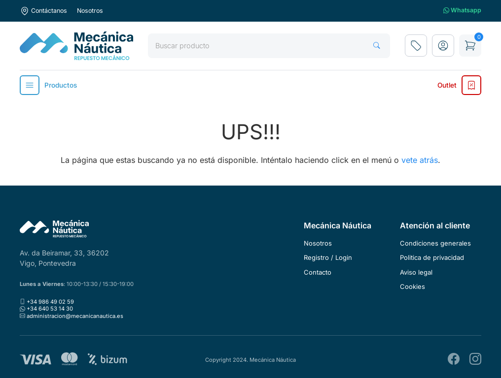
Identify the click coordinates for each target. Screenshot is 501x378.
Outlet (459, 85)
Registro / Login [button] (328, 257)
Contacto (317, 272)
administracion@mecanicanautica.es (75, 316)
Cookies (412, 286)
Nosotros (90, 10)
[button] (443, 45)
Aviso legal (416, 272)
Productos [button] (48, 85)
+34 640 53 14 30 (50, 308)
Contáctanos (43, 11)
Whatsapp (462, 10)
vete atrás (419, 160)
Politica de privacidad (432, 257)
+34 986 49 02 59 (50, 301)
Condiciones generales (435, 243)
